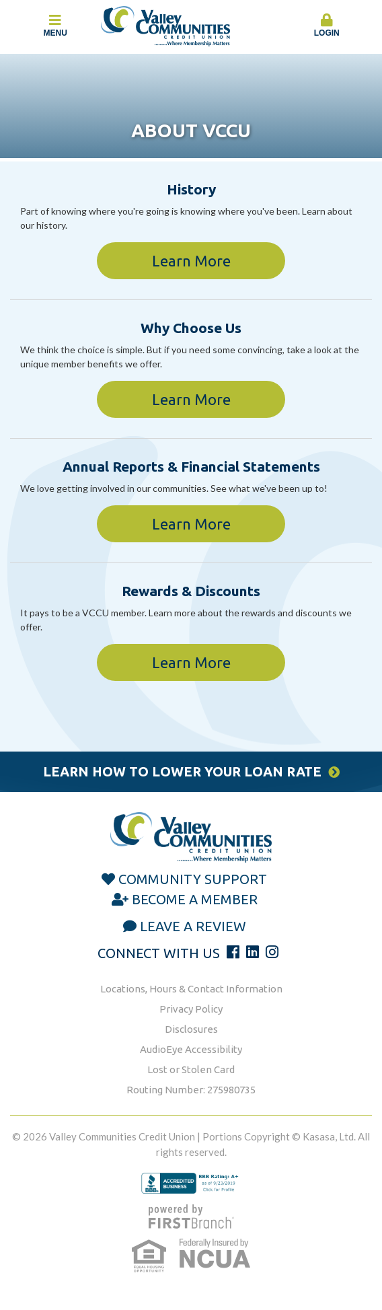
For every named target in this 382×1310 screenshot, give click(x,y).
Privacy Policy (191, 1009)
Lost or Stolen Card (191, 1069)
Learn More (191, 260)
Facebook (233, 952)
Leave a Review (193, 926)
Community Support (192, 879)
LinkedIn (252, 952)
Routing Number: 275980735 (191, 1089)
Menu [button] (55, 25)
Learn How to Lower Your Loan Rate (182, 771)
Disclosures (191, 1029)
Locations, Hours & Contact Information (191, 988)
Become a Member (195, 899)
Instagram (272, 952)
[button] (327, 26)
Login (327, 25)
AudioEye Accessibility (191, 1049)
